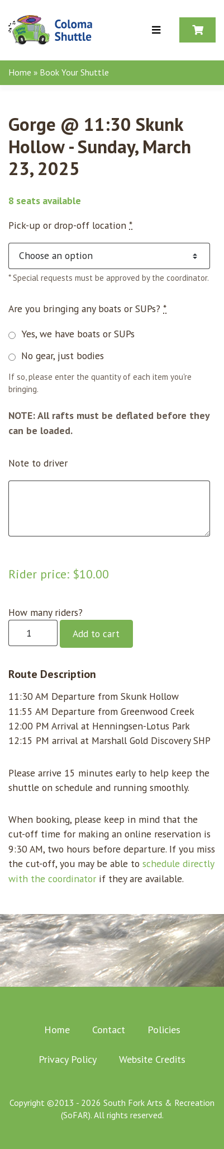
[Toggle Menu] (156, 30)
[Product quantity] (33, 633)
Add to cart (96, 633)
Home (19, 72)
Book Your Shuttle (74, 72)
